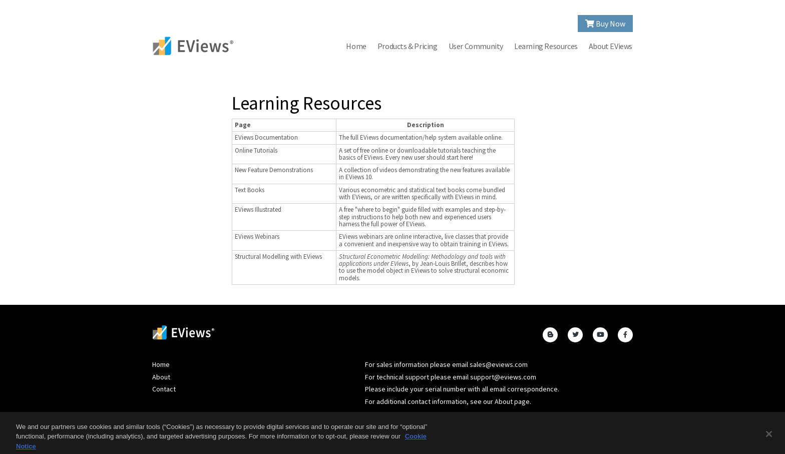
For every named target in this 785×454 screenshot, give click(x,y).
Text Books (249, 190)
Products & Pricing (407, 46)
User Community (476, 46)
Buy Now (605, 24)
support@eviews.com (503, 376)
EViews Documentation (266, 137)
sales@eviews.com (499, 364)
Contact (164, 388)
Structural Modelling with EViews (278, 256)
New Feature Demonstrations (274, 170)
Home (356, 46)
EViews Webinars (257, 236)
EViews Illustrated (258, 209)
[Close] (769, 437)
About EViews (610, 46)
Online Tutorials (256, 150)
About (161, 376)
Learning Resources (546, 46)
